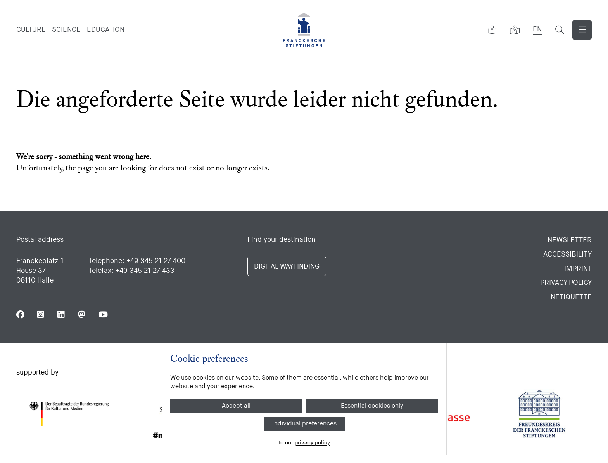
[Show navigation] (582, 30)
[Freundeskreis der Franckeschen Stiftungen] (539, 413)
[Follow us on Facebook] (20, 314)
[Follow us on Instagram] (41, 314)
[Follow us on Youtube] (102, 314)
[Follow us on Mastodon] (82, 314)
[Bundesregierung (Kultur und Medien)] (69, 413)
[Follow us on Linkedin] (61, 314)
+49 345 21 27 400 (155, 261)
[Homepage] (304, 29)
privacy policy (312, 442)
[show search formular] (559, 30)
